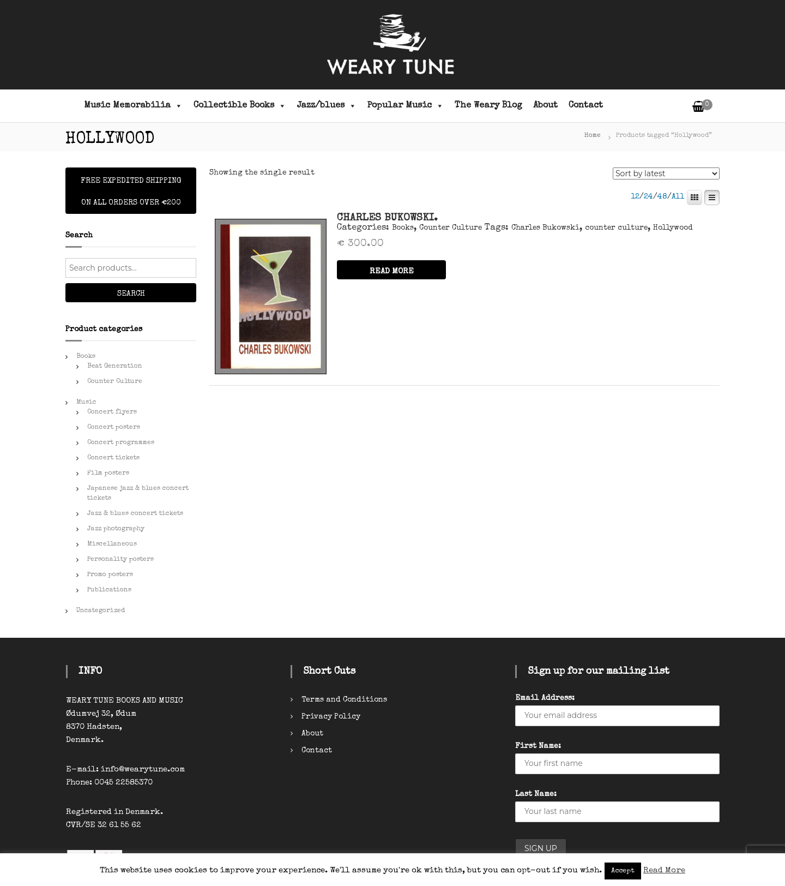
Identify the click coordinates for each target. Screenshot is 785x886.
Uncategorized (100, 611)
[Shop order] (666, 173)
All (678, 197)
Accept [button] (623, 871)
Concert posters (113, 427)
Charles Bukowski (545, 228)
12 (635, 197)
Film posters (108, 473)
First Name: (538, 746)
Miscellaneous (112, 544)
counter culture (616, 228)
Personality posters (120, 559)
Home (592, 136)
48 (662, 197)
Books (403, 228)
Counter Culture (450, 228)
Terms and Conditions (344, 700)
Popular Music (405, 106)
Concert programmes (120, 443)
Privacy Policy (330, 717)
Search (131, 294)
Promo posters (110, 575)
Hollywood (672, 228)
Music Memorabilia (133, 106)
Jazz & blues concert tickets (135, 514)
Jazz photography (115, 529)
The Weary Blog (488, 105)
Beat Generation (114, 366)
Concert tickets (113, 458)
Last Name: (536, 794)
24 (648, 197)
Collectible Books (240, 106)
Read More (664, 870)
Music (86, 402)
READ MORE (392, 271)
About (545, 105)
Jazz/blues (327, 106)
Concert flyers (112, 412)
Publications (109, 590)
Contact (586, 105)
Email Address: (545, 698)
